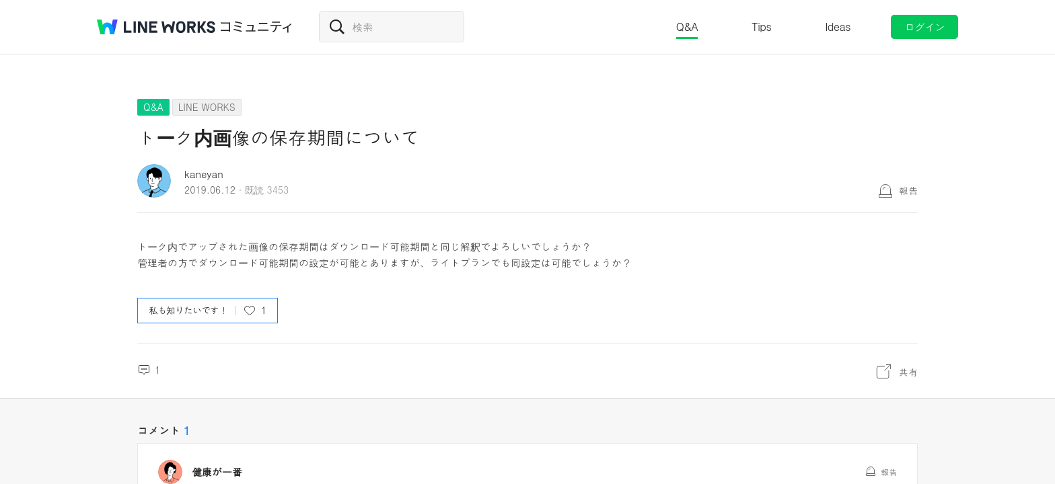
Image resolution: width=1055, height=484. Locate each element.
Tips (761, 26)
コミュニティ (256, 27)
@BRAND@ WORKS (156, 26)
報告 (908, 190)
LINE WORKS (206, 107)
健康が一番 (217, 472)
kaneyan (203, 174)
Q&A (687, 26)
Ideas (837, 26)
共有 (908, 371)
